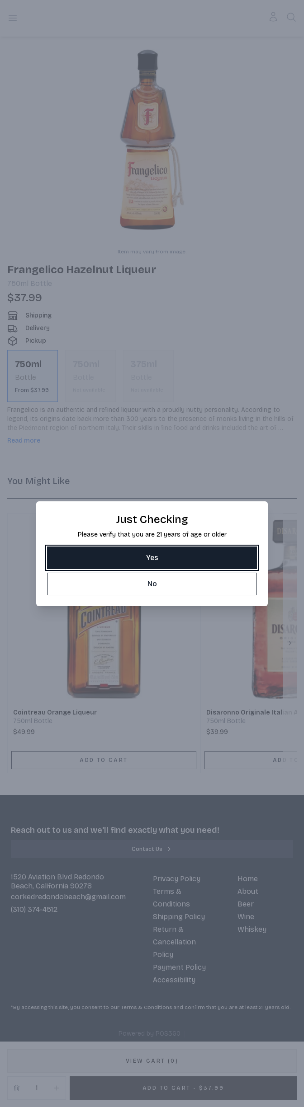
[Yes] (152, 557)
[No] (152, 584)
